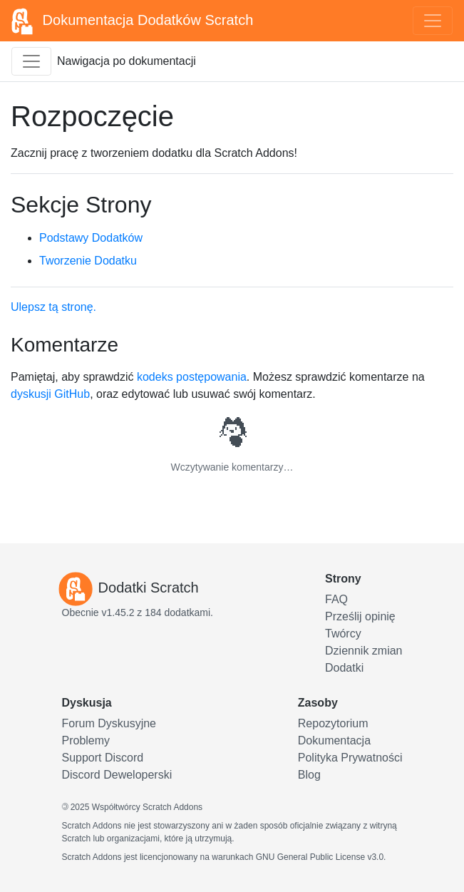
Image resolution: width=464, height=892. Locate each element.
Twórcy (343, 633)
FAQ (336, 599)
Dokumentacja (334, 740)
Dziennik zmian (363, 651)
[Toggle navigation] (433, 20)
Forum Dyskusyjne (109, 723)
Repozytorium (333, 723)
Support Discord (103, 758)
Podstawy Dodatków (91, 238)
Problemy (86, 740)
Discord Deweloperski (117, 775)
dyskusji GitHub (50, 394)
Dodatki (344, 668)
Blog (309, 775)
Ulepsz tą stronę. (53, 307)
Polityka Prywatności (350, 758)
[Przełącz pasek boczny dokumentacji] (31, 61)
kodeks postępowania (192, 377)
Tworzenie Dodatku (88, 261)
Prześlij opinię (360, 616)
